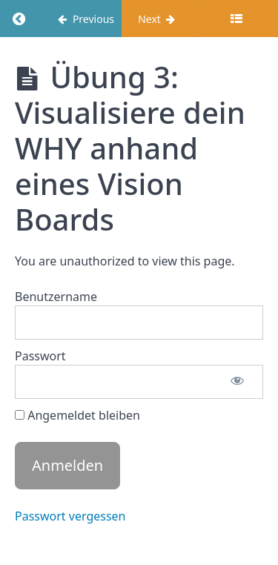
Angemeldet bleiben (77, 415)
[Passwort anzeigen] (237, 382)
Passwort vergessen (70, 516)
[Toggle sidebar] (236, 18)
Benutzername (56, 296)
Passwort (40, 356)
